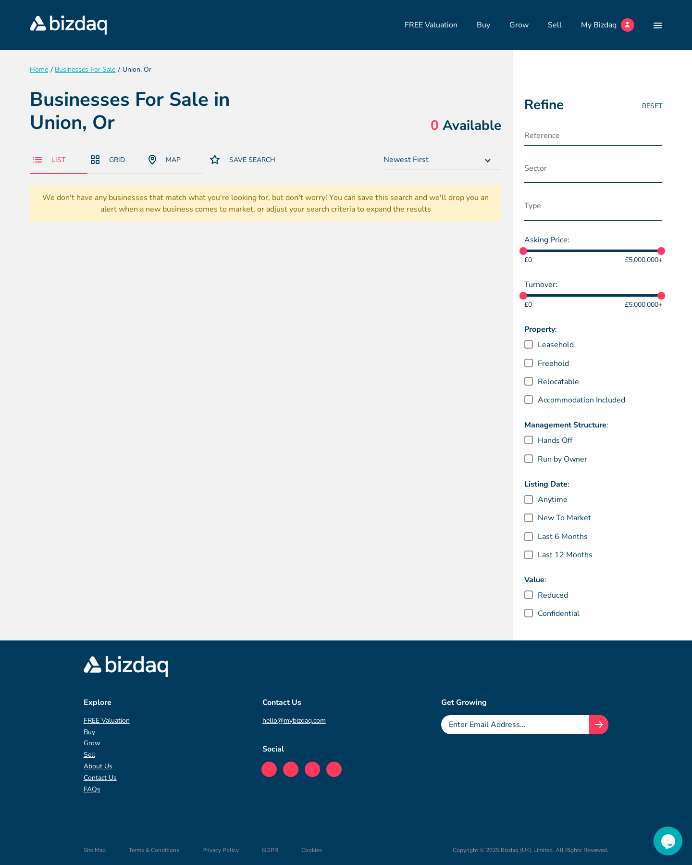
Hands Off (555, 440)
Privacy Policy (220, 850)
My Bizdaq (607, 25)
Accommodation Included (581, 400)
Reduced (553, 595)
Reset (652, 106)
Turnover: (540, 284)
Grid (108, 159)
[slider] (523, 251)
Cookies (311, 850)
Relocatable (558, 381)
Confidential (559, 613)
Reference (542, 135)
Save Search (242, 159)
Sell (555, 25)
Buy (483, 25)
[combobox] (442, 160)
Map (164, 159)
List (49, 159)
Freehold (553, 363)
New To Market (564, 518)
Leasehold (556, 344)
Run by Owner (562, 459)
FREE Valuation (431, 25)
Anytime (553, 499)
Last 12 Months (565, 555)
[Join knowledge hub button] (598, 724)
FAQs (92, 789)
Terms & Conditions (154, 850)
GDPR (270, 850)
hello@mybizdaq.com (294, 720)
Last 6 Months (563, 536)
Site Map (95, 850)
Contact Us (100, 777)
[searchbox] (571, 170)
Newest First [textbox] (406, 159)
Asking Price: (546, 240)
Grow (519, 25)
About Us (98, 766)
